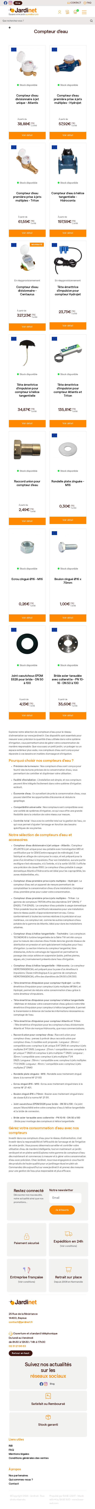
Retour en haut (20, 1353)
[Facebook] (5, 3)
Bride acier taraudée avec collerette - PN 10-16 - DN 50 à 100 (68, 679)
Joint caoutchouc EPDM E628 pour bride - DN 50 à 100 (27, 679)
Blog (18, 3)
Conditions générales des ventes (29, 1457)
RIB (11, 1445)
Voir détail (27, 135)
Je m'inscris (62, 1210)
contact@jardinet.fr (21, 1322)
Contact (74, 3)
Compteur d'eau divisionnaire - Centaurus (27, 290)
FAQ (87, 3)
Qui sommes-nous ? (21, 1479)
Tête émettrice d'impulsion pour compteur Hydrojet (68, 290)
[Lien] (52, 1384)
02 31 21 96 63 (17, 1346)
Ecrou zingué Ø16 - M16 (27, 579)
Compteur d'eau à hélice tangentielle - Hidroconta (67, 196)
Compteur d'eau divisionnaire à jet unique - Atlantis (27, 99)
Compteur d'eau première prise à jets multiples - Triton (27, 196)
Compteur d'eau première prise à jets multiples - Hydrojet (68, 99)
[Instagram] (10, 3)
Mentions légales (19, 1453)
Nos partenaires (18, 1475)
